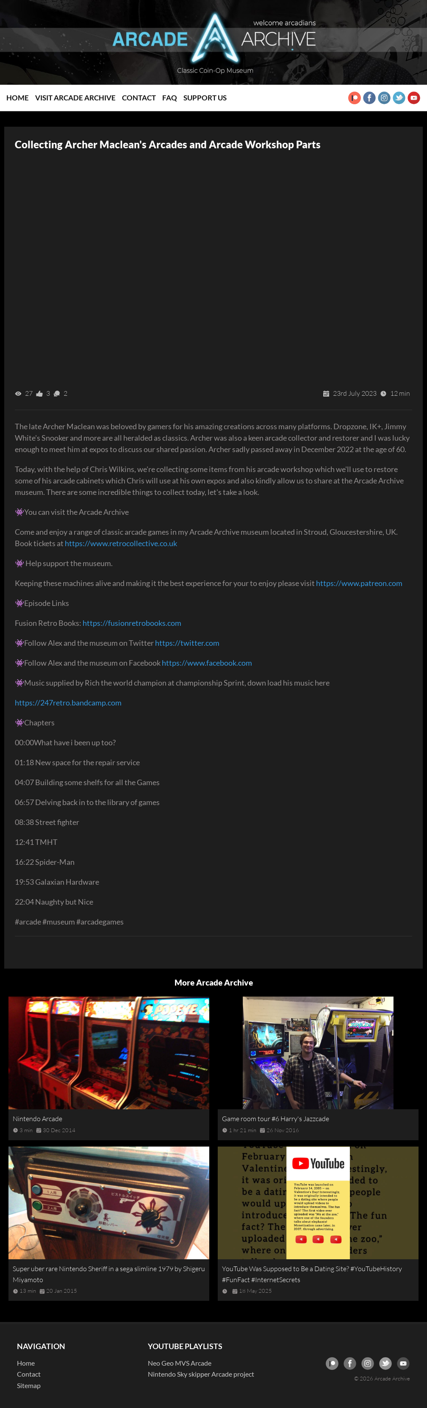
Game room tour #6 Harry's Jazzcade (275, 1118)
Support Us (205, 97)
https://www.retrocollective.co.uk (121, 543)
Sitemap (29, 1385)
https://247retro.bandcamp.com (68, 702)
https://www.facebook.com (207, 662)
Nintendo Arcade (37, 1118)
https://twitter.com (187, 642)
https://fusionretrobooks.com (132, 623)
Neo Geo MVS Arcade (179, 1363)
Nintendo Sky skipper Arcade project (201, 1374)
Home (17, 97)
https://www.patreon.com (359, 583)
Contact (139, 97)
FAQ (169, 97)
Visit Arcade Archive (75, 97)
